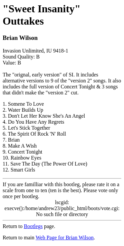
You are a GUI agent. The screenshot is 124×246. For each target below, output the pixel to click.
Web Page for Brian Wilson (65, 237)
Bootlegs (33, 226)
